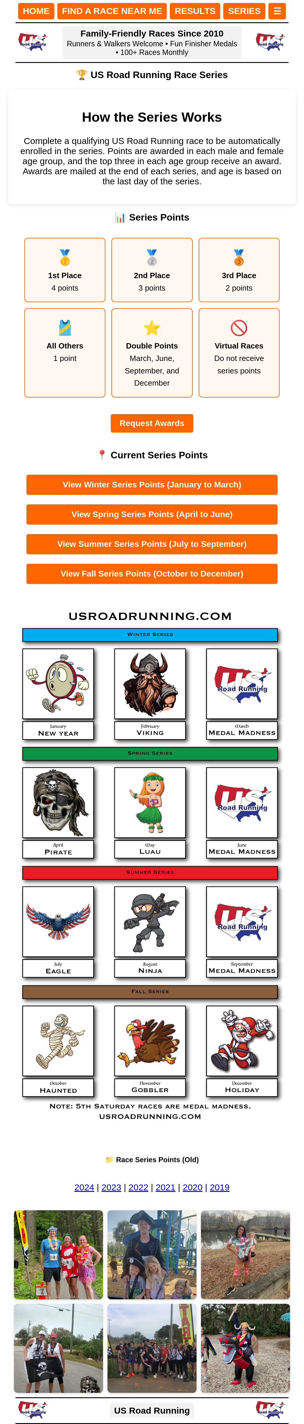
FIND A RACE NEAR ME (112, 11)
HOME (36, 11)
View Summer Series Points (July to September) (151, 544)
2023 (111, 1187)
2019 (220, 1187)
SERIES (244, 11)
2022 (138, 1187)
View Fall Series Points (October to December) (152, 573)
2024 (84, 1187)
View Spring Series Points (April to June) (152, 514)
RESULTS (195, 11)
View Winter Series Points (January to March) (152, 484)
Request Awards (152, 423)
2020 (192, 1187)
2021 (165, 1187)
